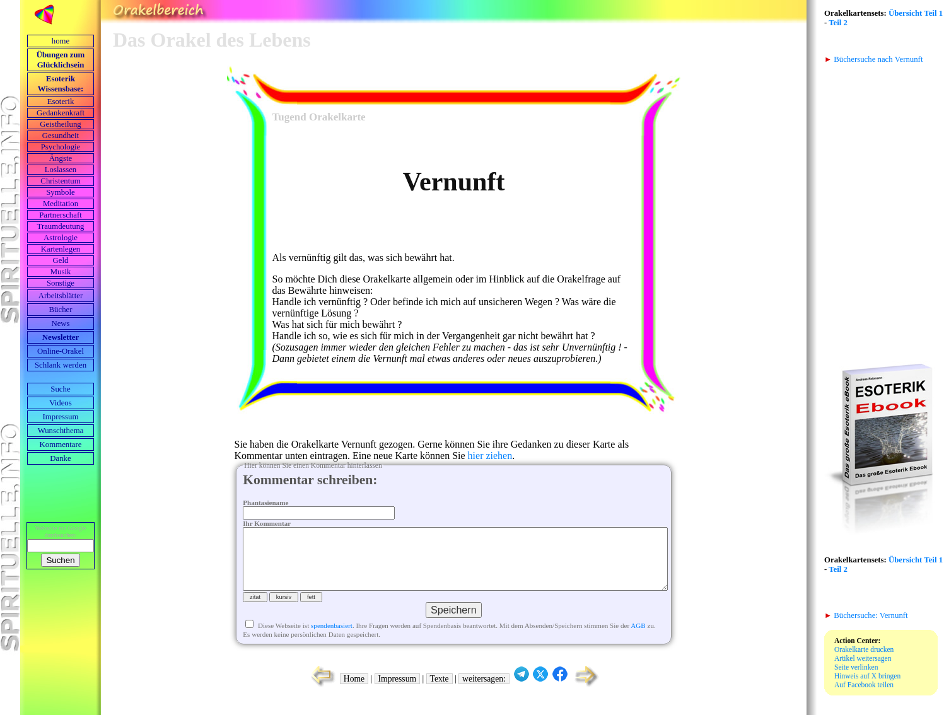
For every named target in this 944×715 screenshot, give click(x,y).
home (60, 41)
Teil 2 (838, 22)
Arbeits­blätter (60, 295)
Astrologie (61, 237)
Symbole (60, 192)
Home (354, 691)
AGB (638, 638)
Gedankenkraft (60, 112)
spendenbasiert (332, 638)
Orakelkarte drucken (864, 649)
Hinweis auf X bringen (867, 676)
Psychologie (61, 146)
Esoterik (60, 101)
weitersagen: (484, 691)
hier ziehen (490, 455)
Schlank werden (60, 365)
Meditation (60, 203)
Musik (60, 271)
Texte (439, 691)
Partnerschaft (60, 215)
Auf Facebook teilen (864, 685)
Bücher (61, 309)
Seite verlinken (856, 667)
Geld (61, 260)
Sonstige (60, 283)
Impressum (61, 416)
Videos (60, 402)
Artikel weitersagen (863, 658)
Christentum (60, 181)
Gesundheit (60, 135)
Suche (60, 389)
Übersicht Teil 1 (916, 13)
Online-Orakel (60, 351)
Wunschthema (61, 430)
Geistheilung (60, 124)
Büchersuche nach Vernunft (873, 59)
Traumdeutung (60, 226)
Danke (60, 458)
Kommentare (61, 444)
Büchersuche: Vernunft (866, 615)
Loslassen (60, 169)
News (60, 323)
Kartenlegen (61, 249)
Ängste (60, 158)
